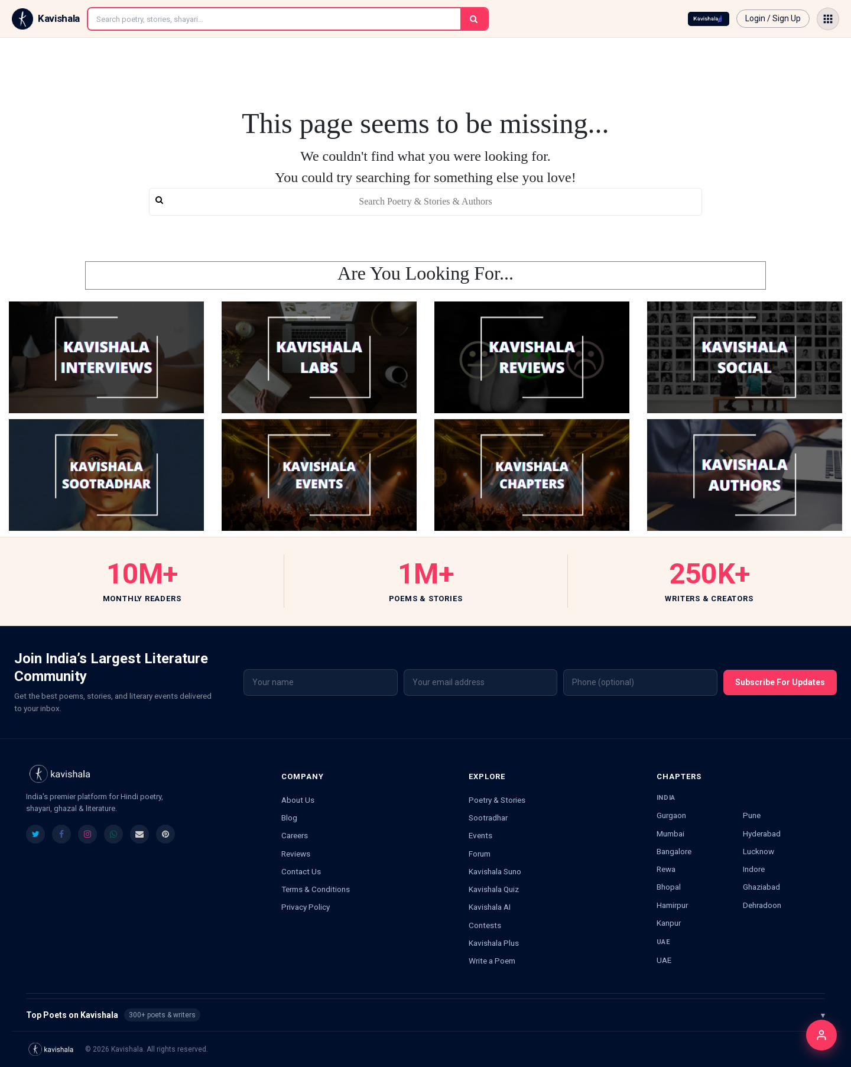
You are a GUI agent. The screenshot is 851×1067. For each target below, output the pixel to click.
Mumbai (670, 833)
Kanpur (669, 922)
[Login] (821, 1035)
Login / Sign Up (773, 18)
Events (480, 835)
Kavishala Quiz (494, 889)
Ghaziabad (761, 886)
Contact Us (301, 871)
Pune (752, 815)
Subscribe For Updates (780, 682)
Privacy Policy (305, 907)
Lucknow (758, 851)
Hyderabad (762, 833)
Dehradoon (762, 905)
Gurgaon (671, 815)
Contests (485, 925)
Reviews (295, 853)
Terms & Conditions (315, 889)
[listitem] (35, 834)
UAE (664, 960)
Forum (480, 853)
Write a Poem (492, 960)
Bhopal (669, 886)
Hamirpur (672, 905)
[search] (425, 202)
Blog (289, 817)
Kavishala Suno (495, 871)
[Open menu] (828, 19)
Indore (754, 869)
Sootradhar (488, 817)
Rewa (666, 869)
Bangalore (674, 851)
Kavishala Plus (494, 943)
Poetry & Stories (497, 800)
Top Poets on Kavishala (425, 1014)
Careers (294, 835)
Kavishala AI (490, 907)
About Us (297, 800)
